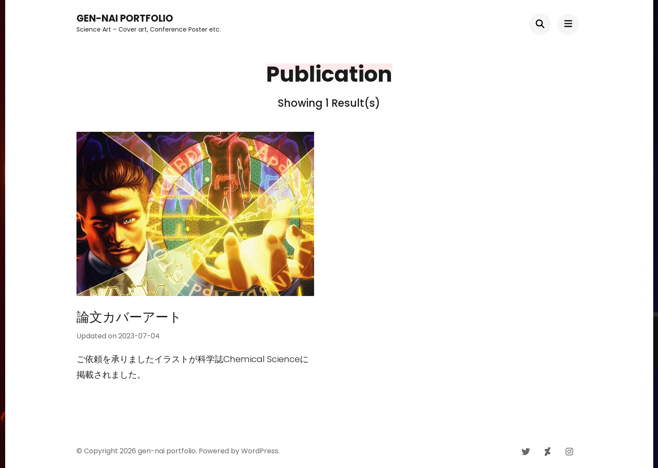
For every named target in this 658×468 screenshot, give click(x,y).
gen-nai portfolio (124, 18)
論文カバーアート (135, 317)
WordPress (259, 451)
